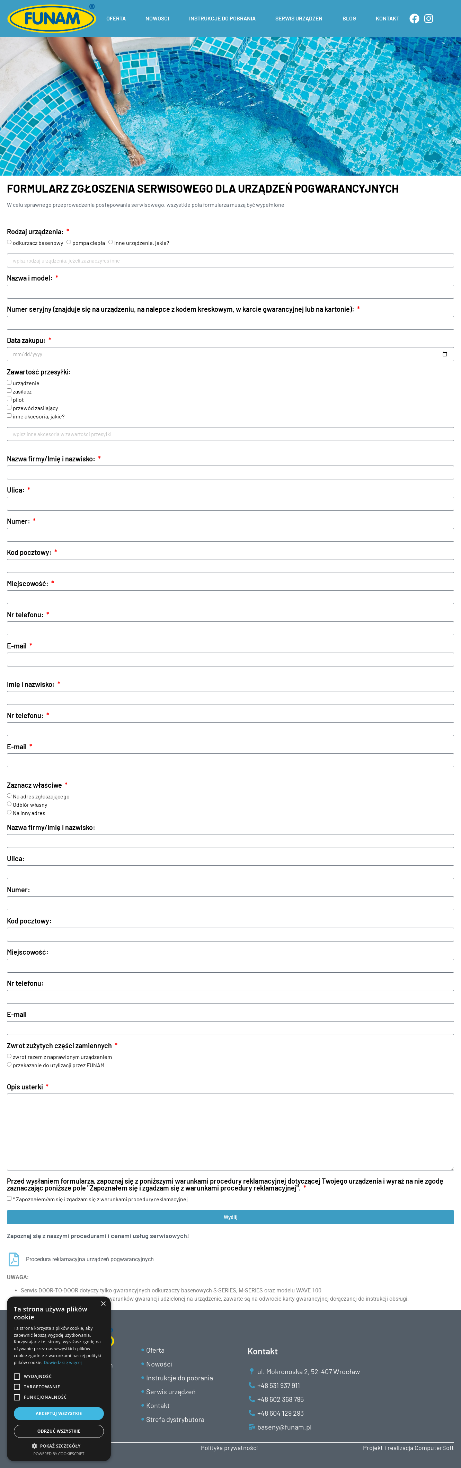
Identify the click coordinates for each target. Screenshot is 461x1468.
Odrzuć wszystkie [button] (58, 1431)
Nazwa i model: (30, 278)
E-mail (17, 646)
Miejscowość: (28, 583)
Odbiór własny (30, 804)
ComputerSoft (434, 1447)
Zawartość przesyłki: (39, 372)
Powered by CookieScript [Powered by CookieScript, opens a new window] (59, 1453)
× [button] (103, 1304)
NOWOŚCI (157, 18)
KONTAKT (387, 18)
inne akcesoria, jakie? (38, 416)
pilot (18, 399)
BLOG (349, 18)
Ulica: (16, 490)
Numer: (19, 521)
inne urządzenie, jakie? (141, 242)
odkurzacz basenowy (38, 242)
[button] (59, 1445)
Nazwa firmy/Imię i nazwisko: (52, 459)
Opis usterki (25, 1087)
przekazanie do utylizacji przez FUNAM (58, 1065)
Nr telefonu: (26, 615)
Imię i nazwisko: (31, 684)
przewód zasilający (35, 408)
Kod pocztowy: (30, 552)
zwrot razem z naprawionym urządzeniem (62, 1056)
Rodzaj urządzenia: (36, 232)
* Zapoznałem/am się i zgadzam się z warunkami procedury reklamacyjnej (100, 1199)
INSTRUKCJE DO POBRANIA (222, 18)
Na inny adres (29, 813)
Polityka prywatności (229, 1447)
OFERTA (116, 18)
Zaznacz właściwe (35, 785)
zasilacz (22, 391)
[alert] (59, 1379)
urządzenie (26, 383)
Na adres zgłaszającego (41, 796)
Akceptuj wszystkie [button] (59, 1413)
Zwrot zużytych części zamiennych (60, 1046)
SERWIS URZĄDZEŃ (298, 18)
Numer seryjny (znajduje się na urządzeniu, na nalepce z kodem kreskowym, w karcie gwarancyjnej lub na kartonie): (181, 309)
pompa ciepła (88, 242)
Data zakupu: (27, 340)
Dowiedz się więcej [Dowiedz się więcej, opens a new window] (63, 1362)
